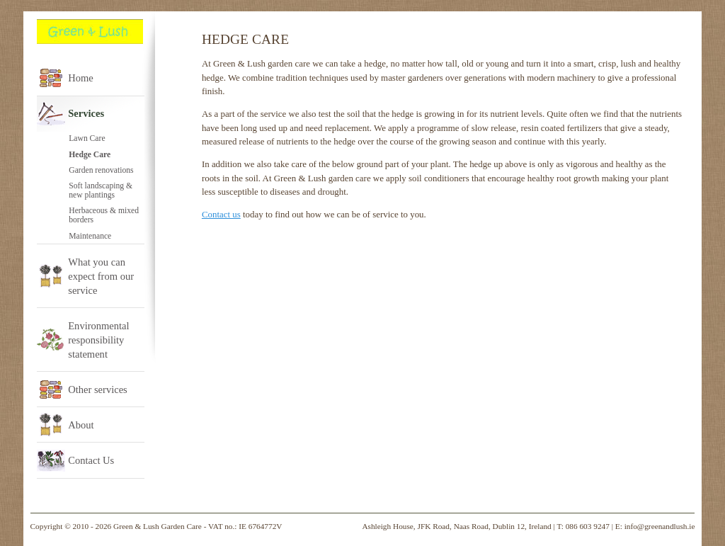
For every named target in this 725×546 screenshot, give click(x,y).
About (80, 425)
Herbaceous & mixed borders (104, 215)
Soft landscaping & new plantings (100, 190)
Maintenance (90, 236)
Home (80, 78)
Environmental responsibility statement (98, 340)
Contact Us (91, 460)
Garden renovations (101, 170)
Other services (97, 389)
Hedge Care (89, 154)
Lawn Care (87, 138)
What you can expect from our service (101, 276)
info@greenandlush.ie (659, 526)
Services (86, 113)
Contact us (221, 214)
